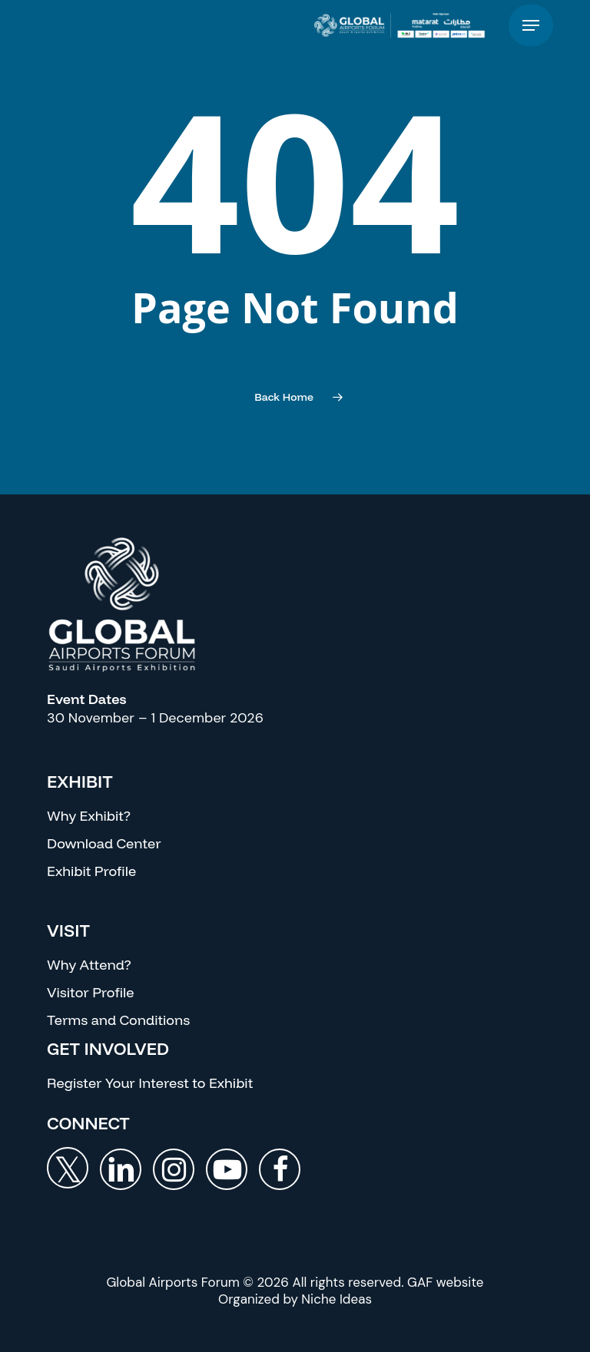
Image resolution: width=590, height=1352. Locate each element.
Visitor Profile (90, 992)
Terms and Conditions (118, 1020)
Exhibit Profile (91, 871)
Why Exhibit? (89, 816)
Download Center (104, 843)
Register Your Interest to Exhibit (150, 1083)
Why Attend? (89, 965)
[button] (531, 26)
